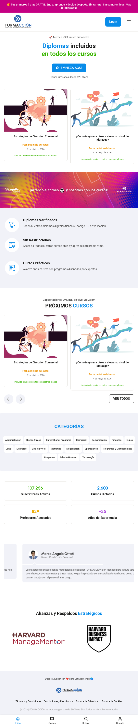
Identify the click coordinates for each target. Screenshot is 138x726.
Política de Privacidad (87, 701)
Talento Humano (68, 467)
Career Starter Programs (58, 448)
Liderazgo (19, 458)
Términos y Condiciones (28, 701)
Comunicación (101, 448)
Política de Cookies (112, 701)
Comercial (81, 448)
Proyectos (48, 467)
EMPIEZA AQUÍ (69, 70)
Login (113, 22)
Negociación (73, 458)
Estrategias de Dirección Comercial (36, 138)
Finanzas (119, 448)
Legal (5, 458)
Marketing (55, 458)
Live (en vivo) (37, 458)
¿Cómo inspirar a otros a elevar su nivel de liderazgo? (102, 140)
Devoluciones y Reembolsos (58, 701)
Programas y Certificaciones (120, 458)
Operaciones (92, 458)
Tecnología (89, 467)
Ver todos (113, 397)
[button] (19, 398)
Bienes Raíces (31, 448)
